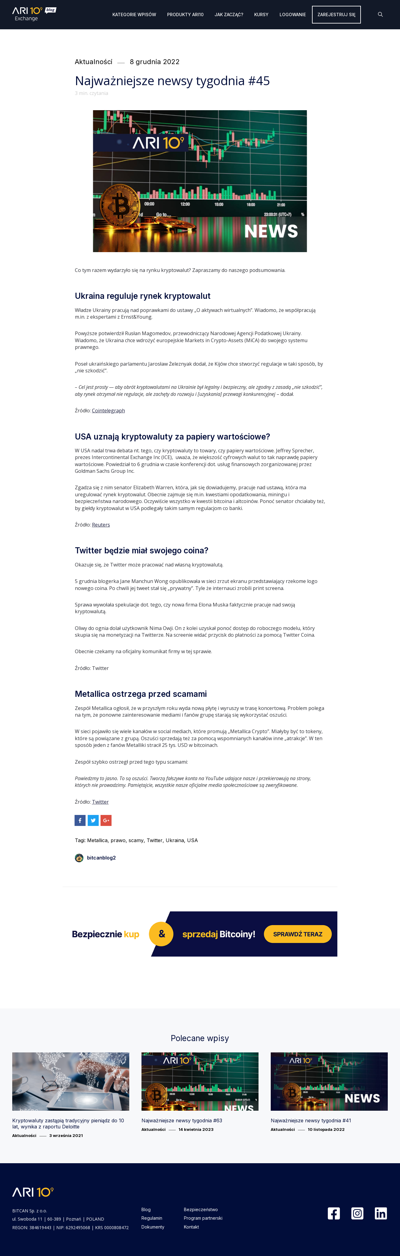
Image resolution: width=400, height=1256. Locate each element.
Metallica (97, 840)
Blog (146, 1209)
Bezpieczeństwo (201, 1209)
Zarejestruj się (336, 14)
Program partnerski (203, 1218)
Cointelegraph (108, 410)
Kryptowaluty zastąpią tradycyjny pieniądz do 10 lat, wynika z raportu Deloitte (68, 1123)
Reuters (101, 524)
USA (192, 840)
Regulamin (151, 1218)
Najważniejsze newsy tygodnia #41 (311, 1120)
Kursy (261, 14)
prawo (118, 840)
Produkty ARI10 (185, 14)
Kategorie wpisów (134, 14)
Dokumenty (152, 1226)
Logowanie (293, 14)
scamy (136, 840)
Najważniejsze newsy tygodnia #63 (181, 1120)
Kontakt (191, 1226)
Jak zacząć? (229, 14)
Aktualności (93, 62)
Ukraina (175, 840)
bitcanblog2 (95, 858)
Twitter (100, 801)
